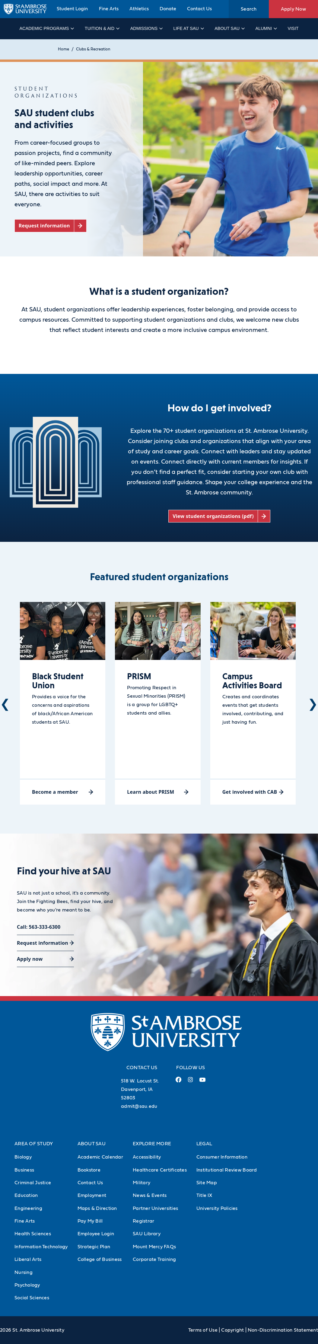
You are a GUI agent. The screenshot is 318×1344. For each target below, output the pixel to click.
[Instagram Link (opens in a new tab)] (190, 1082)
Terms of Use (203, 1330)
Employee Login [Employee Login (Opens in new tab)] (96, 1233)
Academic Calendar (100, 1157)
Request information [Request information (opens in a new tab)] (42, 943)
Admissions (146, 28)
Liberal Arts (27, 1259)
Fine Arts (109, 8)
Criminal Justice (32, 1182)
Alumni (266, 28)
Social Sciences (31, 1297)
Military (141, 1182)
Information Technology (41, 1246)
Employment (92, 1195)
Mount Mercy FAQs (154, 1246)
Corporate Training (154, 1259)
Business (24, 1170)
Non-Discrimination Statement (283, 1330)
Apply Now (293, 9)
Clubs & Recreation (93, 49)
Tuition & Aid (102, 28)
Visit (293, 28)
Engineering (28, 1208)
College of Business (100, 1259)
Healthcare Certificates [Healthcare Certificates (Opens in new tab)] (160, 1170)
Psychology (27, 1285)
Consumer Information (221, 1157)
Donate (168, 8)
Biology (23, 1157)
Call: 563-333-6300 (38, 927)
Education (26, 1195)
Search (249, 9)
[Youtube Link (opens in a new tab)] (202, 1082)
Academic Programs (46, 28)
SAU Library (147, 1233)
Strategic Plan (94, 1246)
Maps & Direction (97, 1208)
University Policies (217, 1208)
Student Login (72, 8)
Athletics (139, 8)
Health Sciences (32, 1233)
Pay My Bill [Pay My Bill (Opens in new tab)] (90, 1221)
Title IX (204, 1195)
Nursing (23, 1272)
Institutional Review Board (226, 1170)
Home (63, 49)
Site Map (206, 1182)
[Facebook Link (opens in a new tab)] (178, 1082)
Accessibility (147, 1157)
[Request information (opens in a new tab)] (50, 225)
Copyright (232, 1330)
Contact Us (199, 8)
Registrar (143, 1221)
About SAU (229, 28)
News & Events (150, 1195)
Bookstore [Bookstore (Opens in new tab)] (89, 1170)
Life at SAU (188, 28)
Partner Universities (155, 1208)
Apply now (30, 959)
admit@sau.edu (139, 1106)
